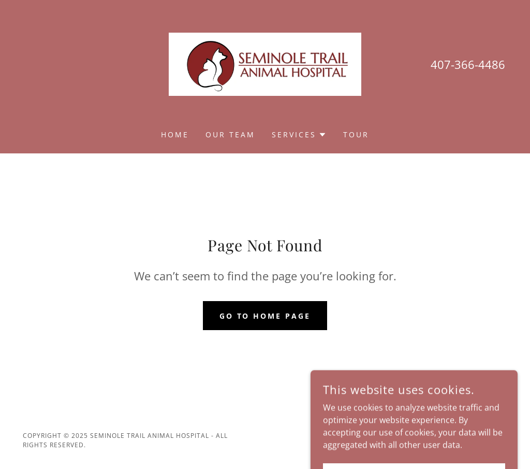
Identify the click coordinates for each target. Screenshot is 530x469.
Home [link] (175, 134)
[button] (299, 135)
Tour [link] (356, 134)
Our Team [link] (230, 134)
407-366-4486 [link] (468, 64)
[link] (265, 63)
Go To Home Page (265, 316)
